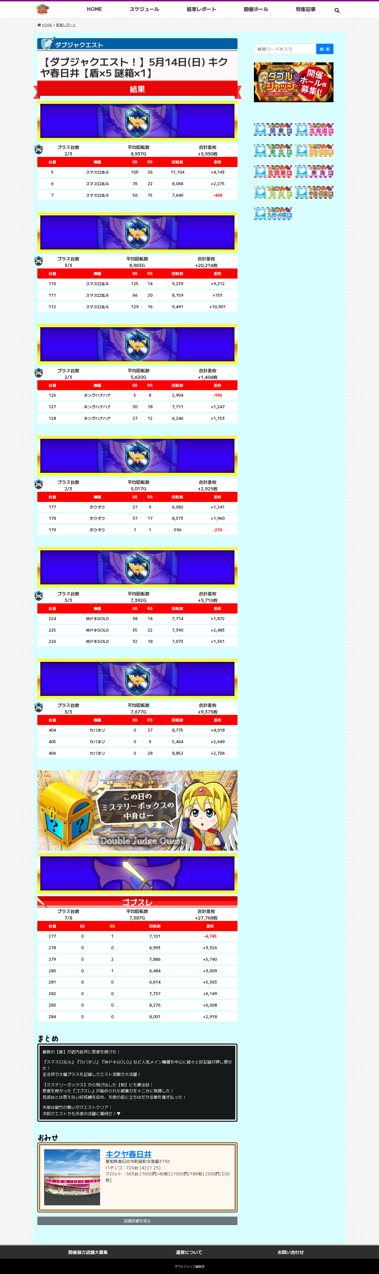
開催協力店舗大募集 (88, 1252)
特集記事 (306, 8)
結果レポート (201, 8)
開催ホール (256, 8)
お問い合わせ (291, 1252)
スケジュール (144, 8)
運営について (189, 1252)
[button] (337, 10)
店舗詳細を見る (137, 1220)
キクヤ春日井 (129, 1153)
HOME (94, 8)
